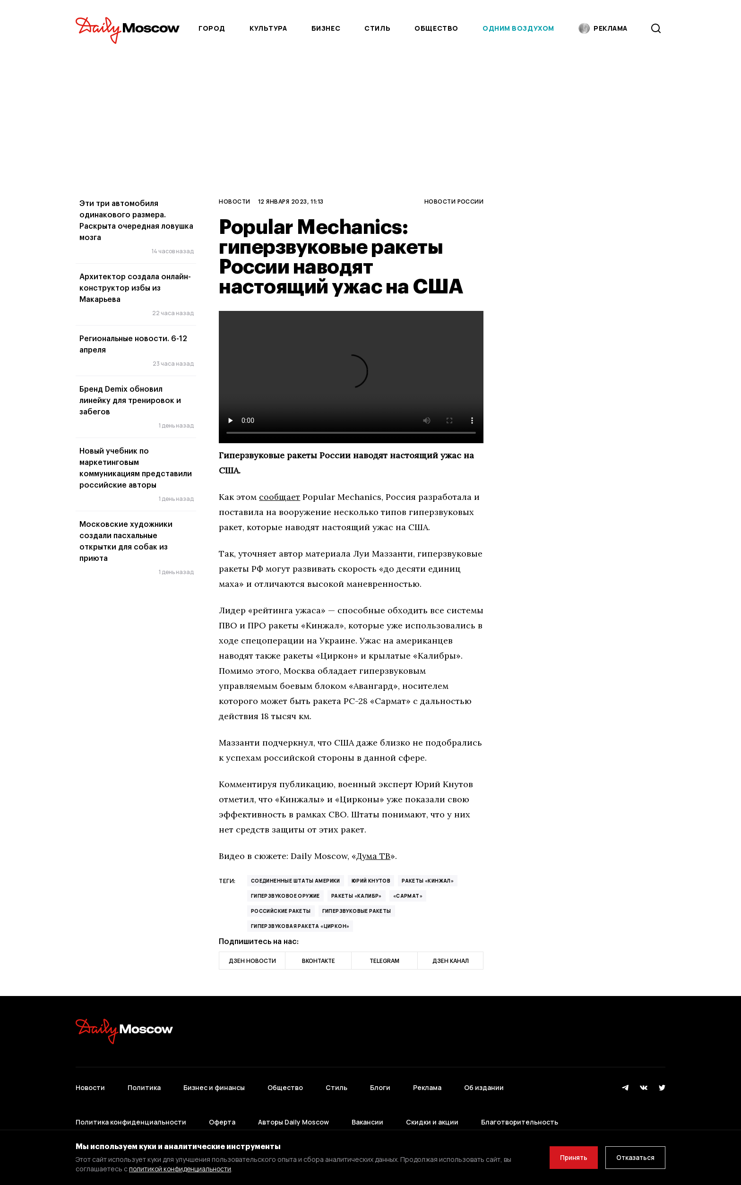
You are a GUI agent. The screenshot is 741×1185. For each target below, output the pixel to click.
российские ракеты (281, 911)
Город (211, 28)
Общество (436, 28)
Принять (568, 1157)
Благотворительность (519, 1112)
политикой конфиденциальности (181, 1168)
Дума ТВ (373, 855)
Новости (234, 201)
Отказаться (634, 1157)
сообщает (280, 496)
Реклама (427, 1084)
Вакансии (367, 1112)
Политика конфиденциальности (131, 1112)
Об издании (484, 1084)
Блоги (380, 1084)
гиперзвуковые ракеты (356, 911)
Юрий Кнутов (371, 880)
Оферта (222, 1112)
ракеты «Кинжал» (428, 880)
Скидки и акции (432, 1112)
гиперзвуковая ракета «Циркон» (300, 926)
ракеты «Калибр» (356, 896)
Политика (144, 1084)
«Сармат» (407, 896)
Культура (268, 28)
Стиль (377, 28)
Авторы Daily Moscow (293, 1112)
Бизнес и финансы (214, 1084)
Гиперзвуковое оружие (285, 896)
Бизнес (325, 28)
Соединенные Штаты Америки (295, 880)
